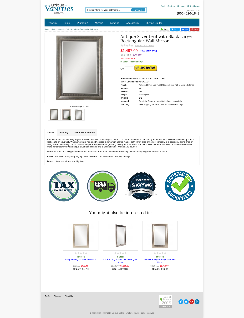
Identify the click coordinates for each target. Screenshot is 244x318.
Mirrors (99, 22)
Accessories (132, 22)
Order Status (193, 6)
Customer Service (176, 6)
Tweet (174, 29)
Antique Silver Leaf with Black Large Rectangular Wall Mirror (75, 29)
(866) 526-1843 (188, 13)
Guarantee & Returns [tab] (84, 132)
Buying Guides (154, 22)
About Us (69, 296)
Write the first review (144, 45)
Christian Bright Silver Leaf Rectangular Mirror (120, 260)
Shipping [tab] (63, 132)
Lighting (114, 22)
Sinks (67, 22)
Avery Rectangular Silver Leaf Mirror (80, 259)
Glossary (57, 296)
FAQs (47, 296)
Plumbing (82, 22)
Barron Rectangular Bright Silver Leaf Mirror (160, 260)
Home (47, 29)
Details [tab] (50, 132)
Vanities (52, 22)
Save (164, 29)
